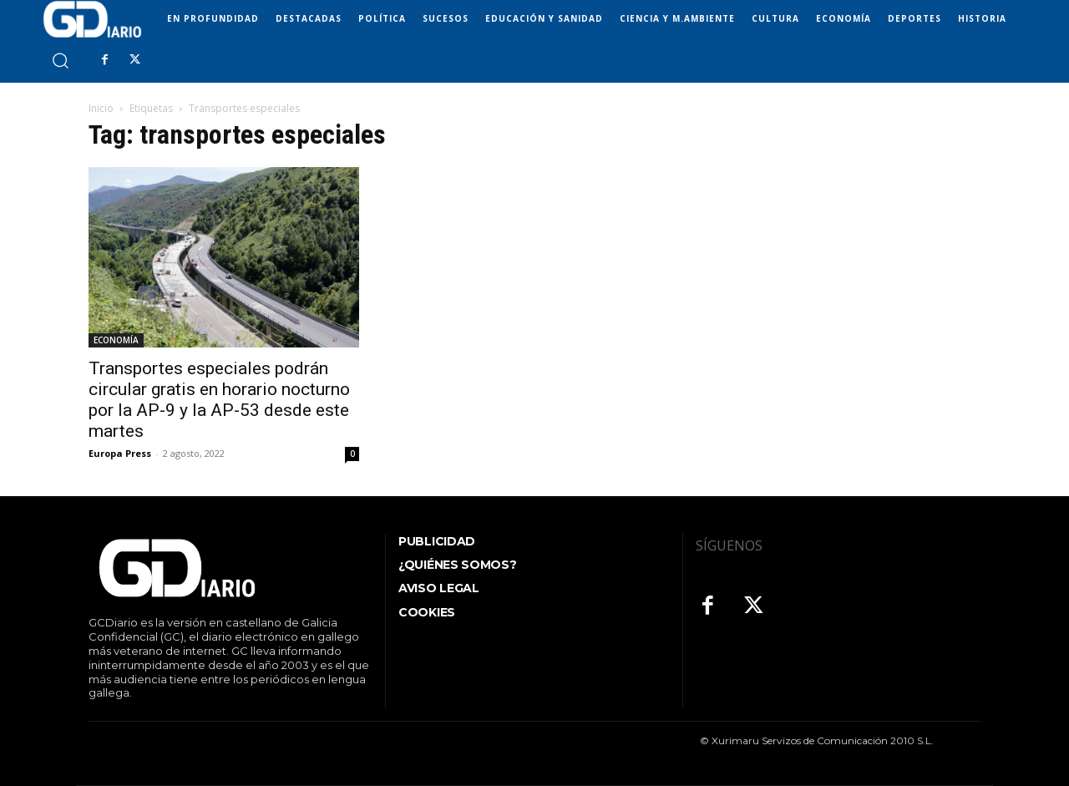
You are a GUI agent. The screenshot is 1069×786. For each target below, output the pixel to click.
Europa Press (120, 453)
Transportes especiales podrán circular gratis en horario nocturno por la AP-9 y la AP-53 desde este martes (219, 399)
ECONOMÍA (116, 340)
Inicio (101, 108)
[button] (60, 60)
